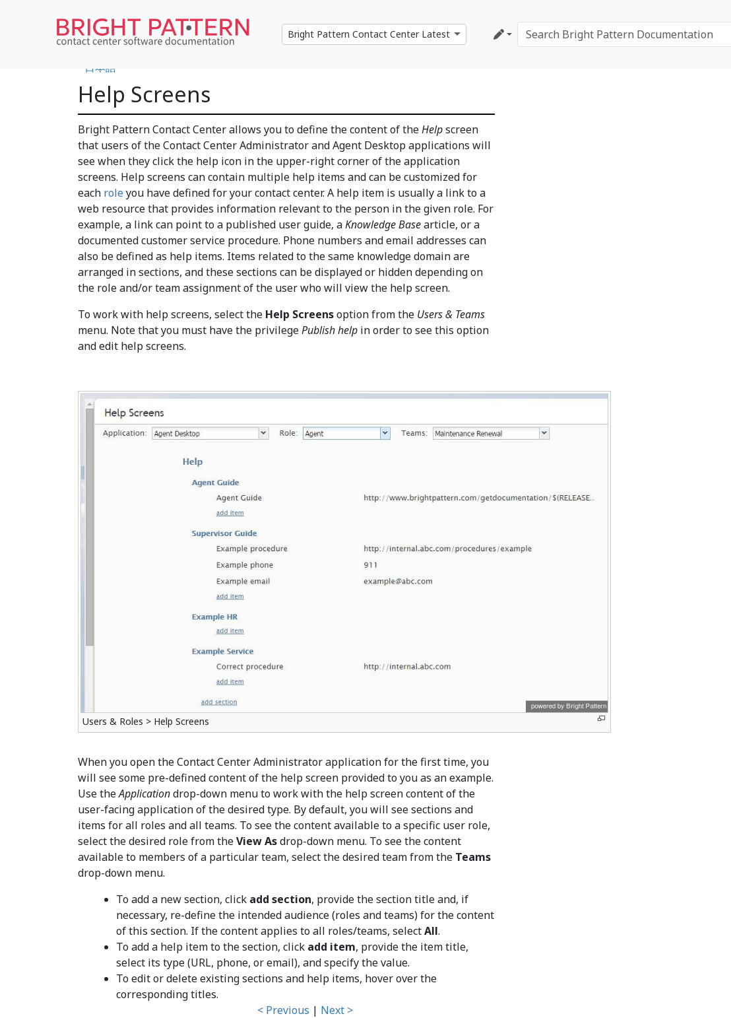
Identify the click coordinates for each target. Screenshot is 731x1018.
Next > (337, 1010)
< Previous (283, 1010)
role (113, 193)
